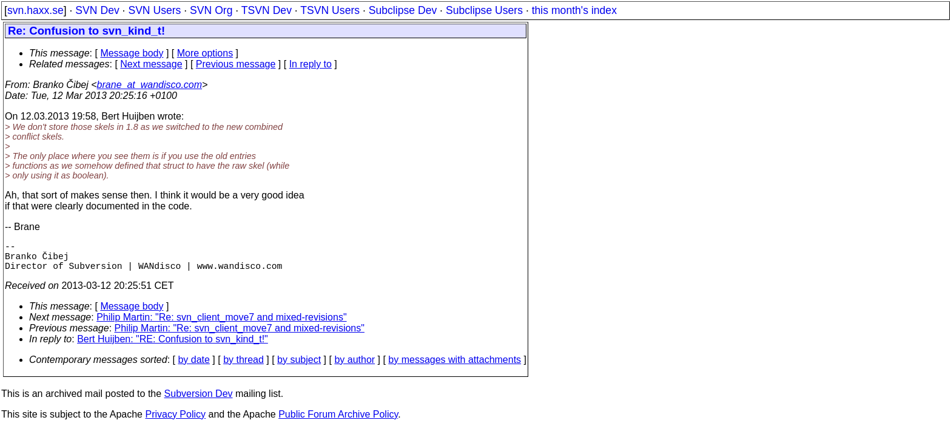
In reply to (310, 64)
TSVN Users (330, 10)
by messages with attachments (454, 367)
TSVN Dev (266, 10)
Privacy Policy (175, 421)
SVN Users (154, 10)
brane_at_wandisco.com (149, 85)
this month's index (574, 10)
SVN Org (211, 10)
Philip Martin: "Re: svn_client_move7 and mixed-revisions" (221, 324)
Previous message (236, 64)
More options (205, 53)
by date (193, 367)
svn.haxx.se (35, 10)
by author (354, 367)
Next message (151, 64)
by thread (243, 367)
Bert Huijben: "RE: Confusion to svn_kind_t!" (172, 346)
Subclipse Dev (403, 10)
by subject (299, 367)
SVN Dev (97, 10)
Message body (131, 53)
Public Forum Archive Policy (338, 421)
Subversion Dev (198, 401)
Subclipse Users (484, 10)
